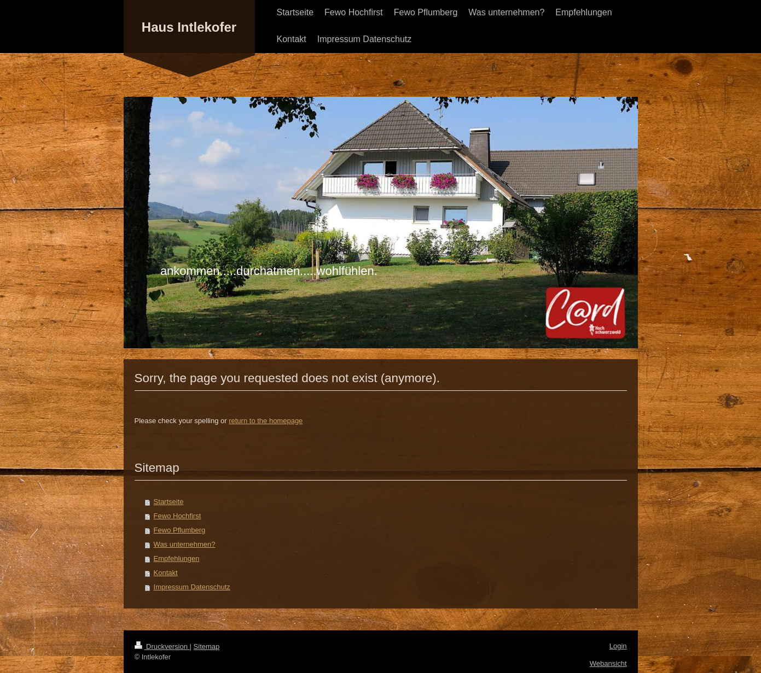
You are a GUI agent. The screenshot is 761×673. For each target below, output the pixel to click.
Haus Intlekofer (189, 27)
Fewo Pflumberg (180, 530)
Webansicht (608, 663)
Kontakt (166, 573)
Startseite (169, 502)
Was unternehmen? (185, 544)
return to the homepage (266, 421)
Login (618, 646)
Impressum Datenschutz (192, 587)
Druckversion (162, 646)
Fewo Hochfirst (177, 516)
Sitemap (207, 646)
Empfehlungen (177, 558)
